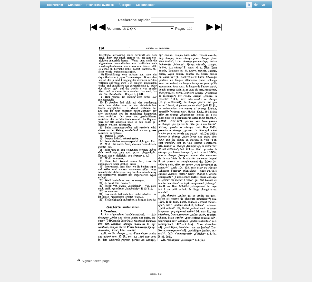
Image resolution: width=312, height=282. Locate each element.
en (263, 4)
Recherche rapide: (134, 20)
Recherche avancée (100, 5)
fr (249, 4)
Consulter (75, 5)
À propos (124, 5)
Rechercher (55, 5)
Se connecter (145, 5)
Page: (180, 28)
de (256, 4)
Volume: (114, 28)
